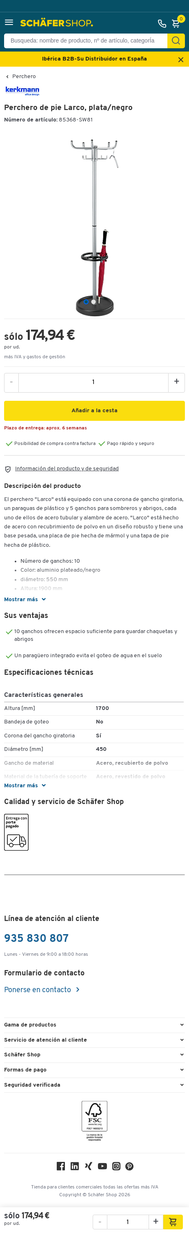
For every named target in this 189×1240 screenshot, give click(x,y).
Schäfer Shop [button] (22, 1055)
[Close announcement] (181, 60)
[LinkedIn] (75, 1168)
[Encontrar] (176, 41)
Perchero (24, 77)
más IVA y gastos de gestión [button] (34, 357)
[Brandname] (22, 95)
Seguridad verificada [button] (32, 1085)
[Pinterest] (129, 1168)
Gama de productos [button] (30, 1025)
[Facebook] (61, 1168)
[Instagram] (116, 1168)
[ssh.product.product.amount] (93, 382)
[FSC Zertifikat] (94, 1123)
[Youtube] (102, 1168)
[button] (9, 23)
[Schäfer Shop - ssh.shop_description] (57, 23)
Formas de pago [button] (25, 1070)
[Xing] (88, 1168)
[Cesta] (178, 24)
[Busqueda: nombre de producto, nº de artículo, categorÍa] (89, 41)
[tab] (86, 301)
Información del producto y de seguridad (67, 469)
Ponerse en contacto (38, 990)
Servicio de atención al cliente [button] (45, 1040)
